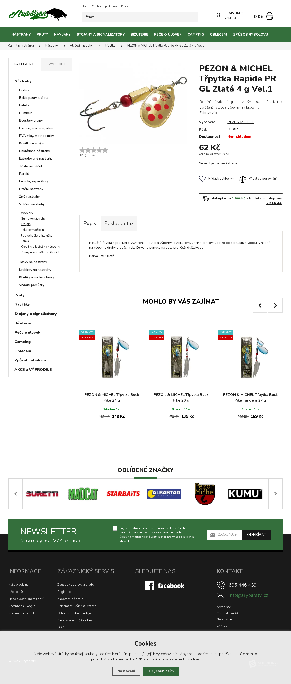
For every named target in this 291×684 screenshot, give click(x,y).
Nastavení (126, 671)
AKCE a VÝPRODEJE (33, 369)
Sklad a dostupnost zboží (25, 599)
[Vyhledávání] (140, 17)
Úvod (85, 6)
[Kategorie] (277, 35)
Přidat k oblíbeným (217, 178)
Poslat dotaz (119, 223)
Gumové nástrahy (33, 219)
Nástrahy (21, 34)
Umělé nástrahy (31, 189)
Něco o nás (16, 592)
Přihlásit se (232, 18)
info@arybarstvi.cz (248, 595)
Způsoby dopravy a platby (76, 585)
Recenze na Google (21, 606)
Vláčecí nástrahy (32, 204)
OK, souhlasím (161, 671)
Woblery (27, 213)
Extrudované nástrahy (35, 158)
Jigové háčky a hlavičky (36, 235)
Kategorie (24, 64)
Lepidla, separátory (33, 181)
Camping (196, 34)
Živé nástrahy (29, 196)
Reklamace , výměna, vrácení (77, 606)
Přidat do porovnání (258, 178)
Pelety (24, 105)
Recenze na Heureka (22, 613)
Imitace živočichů (32, 230)
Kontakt (126, 6)
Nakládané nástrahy (34, 151)
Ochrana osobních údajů (74, 613)
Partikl (24, 173)
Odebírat (256, 534)
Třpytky (26, 224)
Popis (89, 223)
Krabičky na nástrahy (35, 269)
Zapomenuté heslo (70, 599)
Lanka (25, 241)
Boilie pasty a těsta (33, 97)
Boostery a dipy (31, 120)
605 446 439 (243, 585)
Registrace (64, 592)
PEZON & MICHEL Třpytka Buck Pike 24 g (111, 397)
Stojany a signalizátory (101, 34)
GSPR (61, 627)
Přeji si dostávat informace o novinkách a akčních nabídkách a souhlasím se (157, 534)
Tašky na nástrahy (33, 262)
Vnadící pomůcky (31, 285)
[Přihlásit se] (218, 16)
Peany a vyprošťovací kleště (40, 252)
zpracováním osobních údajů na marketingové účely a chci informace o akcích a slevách (157, 537)
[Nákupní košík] (269, 16)
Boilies (24, 90)
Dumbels (25, 113)
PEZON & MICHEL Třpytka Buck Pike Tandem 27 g (250, 397)
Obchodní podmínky (105, 6)
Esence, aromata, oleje (36, 128)
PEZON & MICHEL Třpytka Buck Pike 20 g (181, 397)
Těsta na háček (31, 166)
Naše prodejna (18, 585)
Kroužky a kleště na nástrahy (40, 247)
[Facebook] (165, 586)
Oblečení (218, 34)
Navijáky (62, 34)
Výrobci (56, 64)
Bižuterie (139, 34)
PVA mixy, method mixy (36, 135)
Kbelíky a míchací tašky (36, 277)
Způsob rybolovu (250, 34)
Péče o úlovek (168, 34)
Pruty (42, 34)
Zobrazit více (208, 113)
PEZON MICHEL (240, 122)
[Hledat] (193, 17)
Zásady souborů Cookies (74, 620)
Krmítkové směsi (31, 143)
